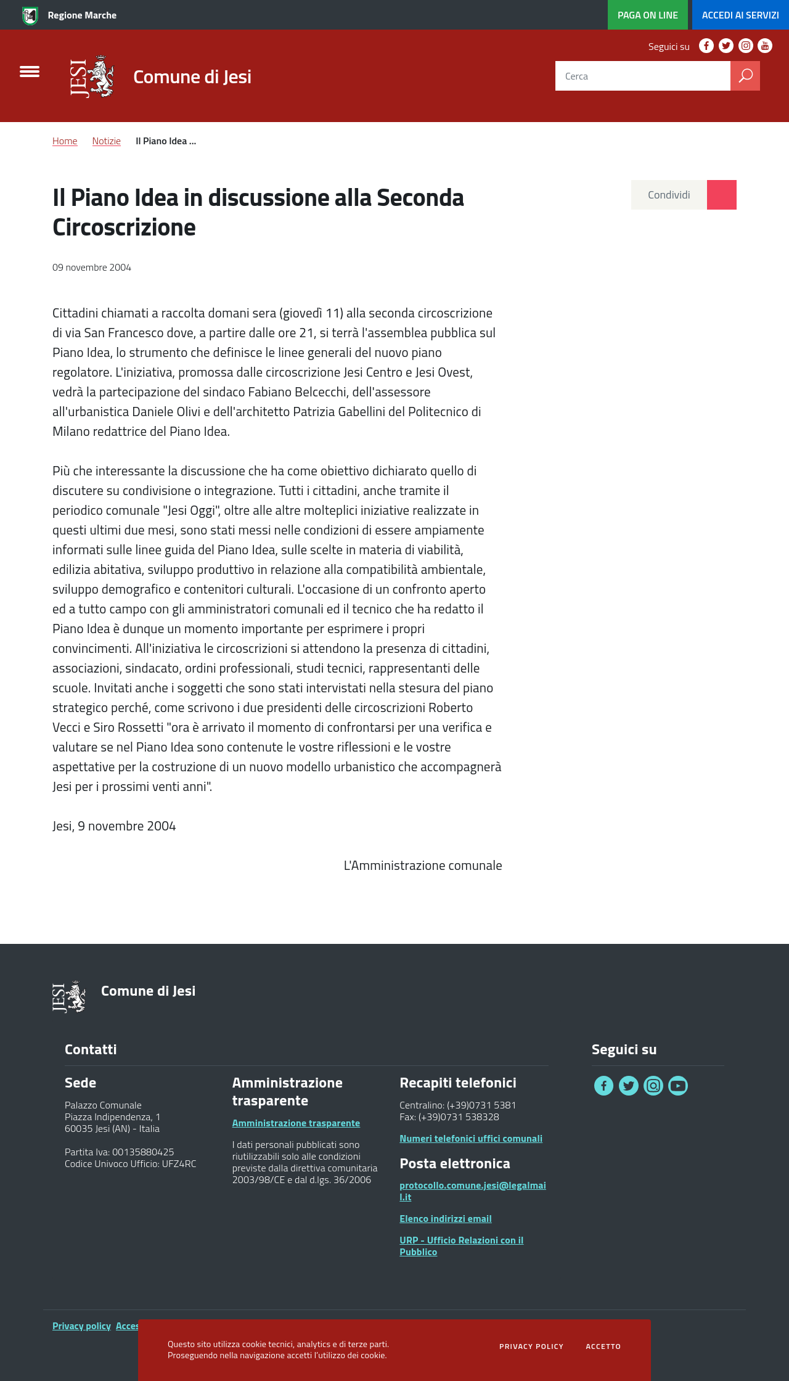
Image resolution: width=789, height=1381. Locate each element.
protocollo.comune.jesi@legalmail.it (472, 1191)
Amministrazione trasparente (296, 1122)
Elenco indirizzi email (445, 1218)
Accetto (603, 1346)
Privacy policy (81, 1325)
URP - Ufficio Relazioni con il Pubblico (461, 1245)
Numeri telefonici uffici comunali (470, 1138)
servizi (740, 14)
